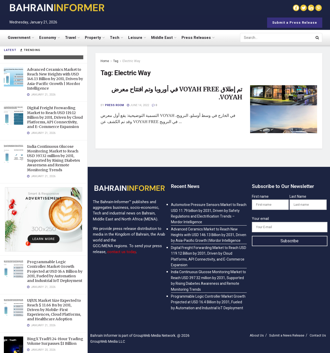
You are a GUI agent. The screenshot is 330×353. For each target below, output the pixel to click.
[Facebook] (296, 8)
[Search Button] (317, 37)
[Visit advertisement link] (43, 219)
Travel (70, 37)
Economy (47, 37)
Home (105, 61)
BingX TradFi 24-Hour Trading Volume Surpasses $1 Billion (55, 341)
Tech (114, 37)
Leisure (135, 37)
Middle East (162, 37)
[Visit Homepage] (57, 7)
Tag (115, 61)
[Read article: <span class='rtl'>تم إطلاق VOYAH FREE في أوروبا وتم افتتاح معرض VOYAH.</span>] (283, 109)
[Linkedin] (311, 8)
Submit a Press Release (294, 22)
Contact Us (318, 335)
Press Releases (196, 37)
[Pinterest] (318, 8)
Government (19, 37)
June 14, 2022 (138, 105)
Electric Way (131, 61)
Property (93, 37)
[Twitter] (303, 8)
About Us (257, 335)
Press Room (114, 105)
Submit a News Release (286, 335)
